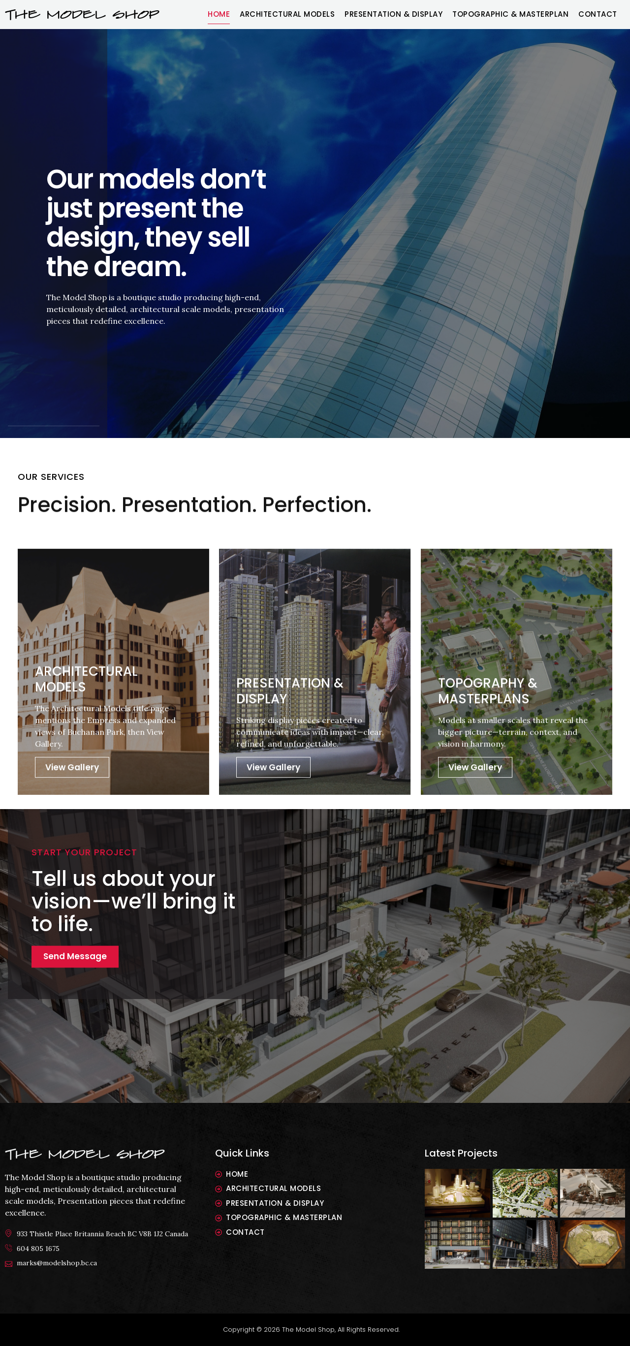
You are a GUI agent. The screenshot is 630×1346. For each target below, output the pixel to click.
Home (219, 14)
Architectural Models (287, 14)
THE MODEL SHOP (82, 14)
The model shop (85, 1154)
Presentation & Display (393, 14)
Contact (597, 14)
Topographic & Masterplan (510, 14)
